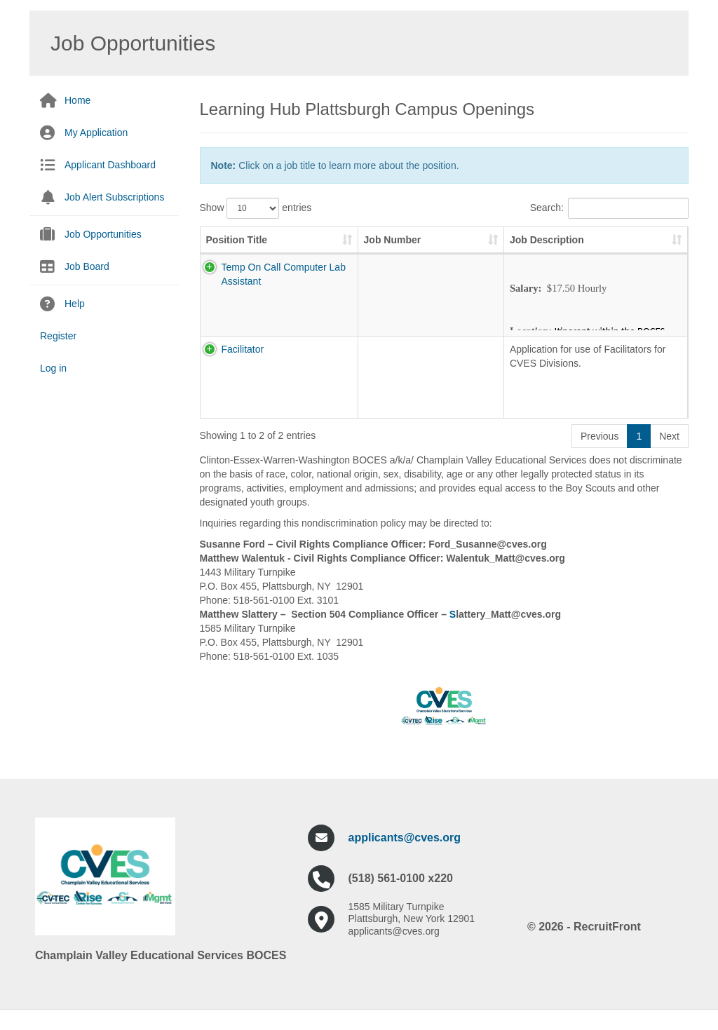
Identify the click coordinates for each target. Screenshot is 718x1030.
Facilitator (227, 363)
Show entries (256, 208)
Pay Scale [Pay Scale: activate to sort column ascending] (638, 246)
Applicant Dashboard (110, 164)
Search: (609, 208)
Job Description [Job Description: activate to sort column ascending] (473, 253)
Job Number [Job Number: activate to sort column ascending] (374, 246)
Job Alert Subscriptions (114, 197)
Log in (53, 368)
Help (75, 303)
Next (669, 450)
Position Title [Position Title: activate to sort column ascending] (237, 253)
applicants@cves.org (404, 852)
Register (58, 335)
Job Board (87, 266)
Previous (599, 450)
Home (77, 100)
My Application (96, 132)
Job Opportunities (103, 234)
